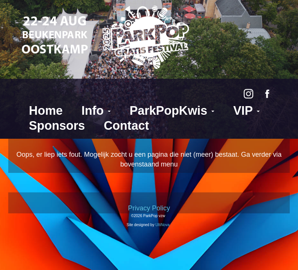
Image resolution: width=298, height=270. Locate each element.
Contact (126, 125)
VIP (246, 110)
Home (46, 110)
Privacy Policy (149, 208)
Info (96, 110)
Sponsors (57, 125)
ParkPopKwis (171, 110)
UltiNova (162, 225)
